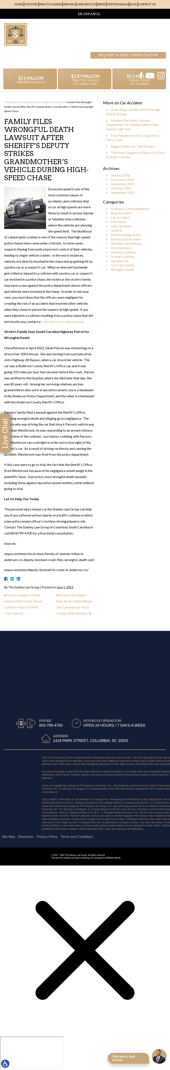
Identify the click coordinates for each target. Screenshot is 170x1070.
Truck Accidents (122, 265)
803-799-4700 (145, 34)
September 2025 (123, 192)
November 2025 (123, 184)
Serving (69, 4)
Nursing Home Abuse (126, 243)
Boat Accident (121, 213)
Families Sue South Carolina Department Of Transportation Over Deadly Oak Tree (132, 124)
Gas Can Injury (121, 226)
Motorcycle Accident (126, 239)
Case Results (86, 4)
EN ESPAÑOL (89, 14)
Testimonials (117, 4)
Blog (133, 4)
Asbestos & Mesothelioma (130, 209)
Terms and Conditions (24, 837)
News (101, 4)
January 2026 (120, 175)
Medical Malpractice (126, 235)
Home (18, 4)
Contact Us (147, 4)
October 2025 (121, 188)
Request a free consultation (128, 26)
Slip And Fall (119, 261)
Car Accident (57, 102)
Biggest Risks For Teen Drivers (133, 146)
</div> (32, 1053)
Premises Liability (123, 252)
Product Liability (123, 256)
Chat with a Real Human (123, 1058)
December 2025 (122, 180)
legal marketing (82, 858)
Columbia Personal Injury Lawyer (22, 102)
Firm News (118, 222)
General (116, 230)
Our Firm (31, 4)
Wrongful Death (122, 269)
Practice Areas (50, 4)
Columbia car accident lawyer (62, 321)
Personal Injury (121, 248)
